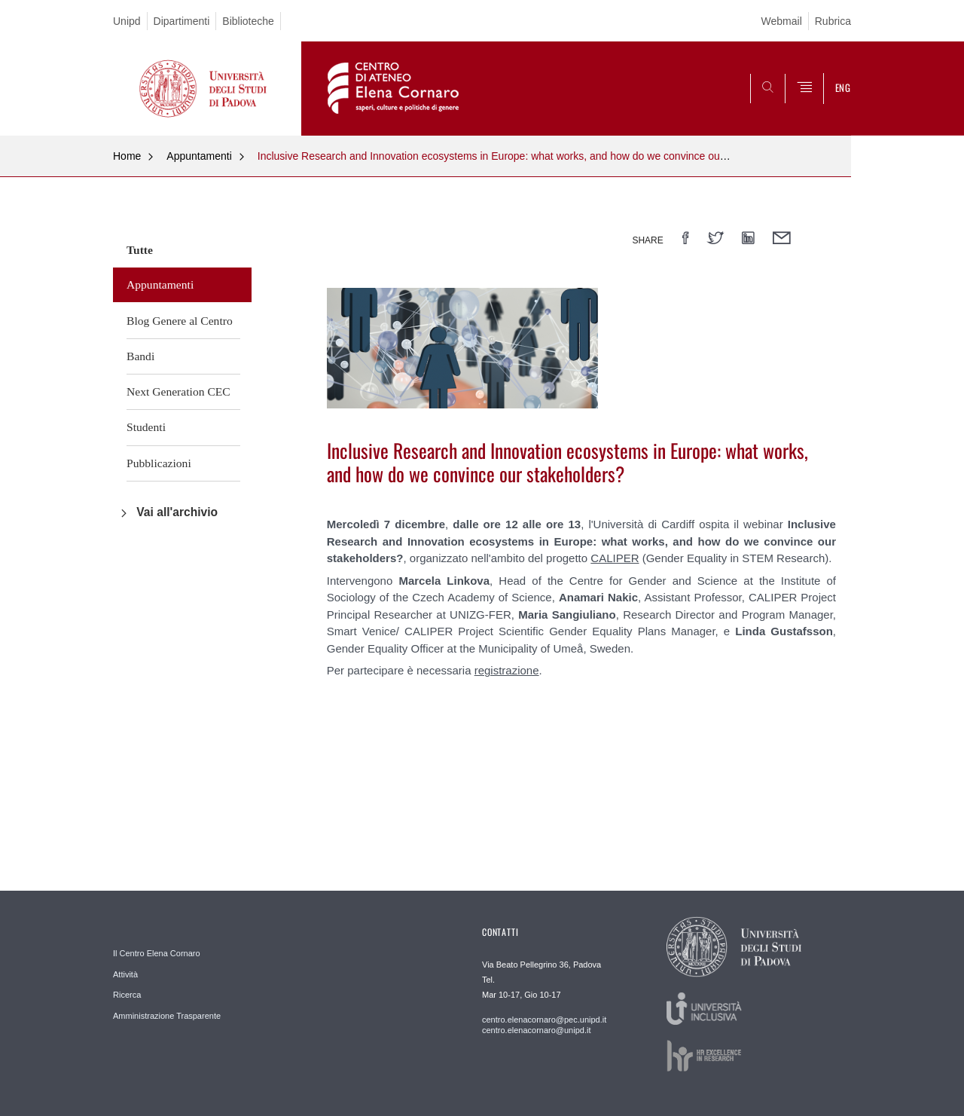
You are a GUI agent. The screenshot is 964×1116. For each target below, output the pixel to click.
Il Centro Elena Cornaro (156, 953)
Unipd (127, 21)
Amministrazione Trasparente (167, 1015)
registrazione (506, 670)
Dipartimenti (182, 21)
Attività (125, 974)
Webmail (781, 21)
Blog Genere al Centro (180, 320)
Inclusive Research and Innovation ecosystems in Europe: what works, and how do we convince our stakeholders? (525, 156)
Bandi (140, 356)
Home (127, 156)
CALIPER (614, 558)
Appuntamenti (198, 156)
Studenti (146, 426)
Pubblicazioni (159, 463)
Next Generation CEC (178, 391)
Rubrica (833, 21)
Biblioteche (248, 21)
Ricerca (127, 994)
